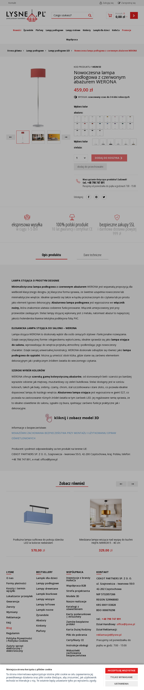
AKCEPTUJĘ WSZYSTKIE (121, 670)
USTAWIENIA (121, 683)
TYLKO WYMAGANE (121, 677)
